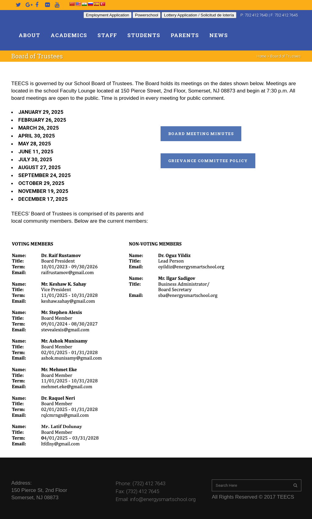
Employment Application (107, 15)
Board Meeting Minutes (201, 133)
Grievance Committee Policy (208, 160)
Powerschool (146, 15)
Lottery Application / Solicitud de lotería (199, 15)
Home (261, 56)
